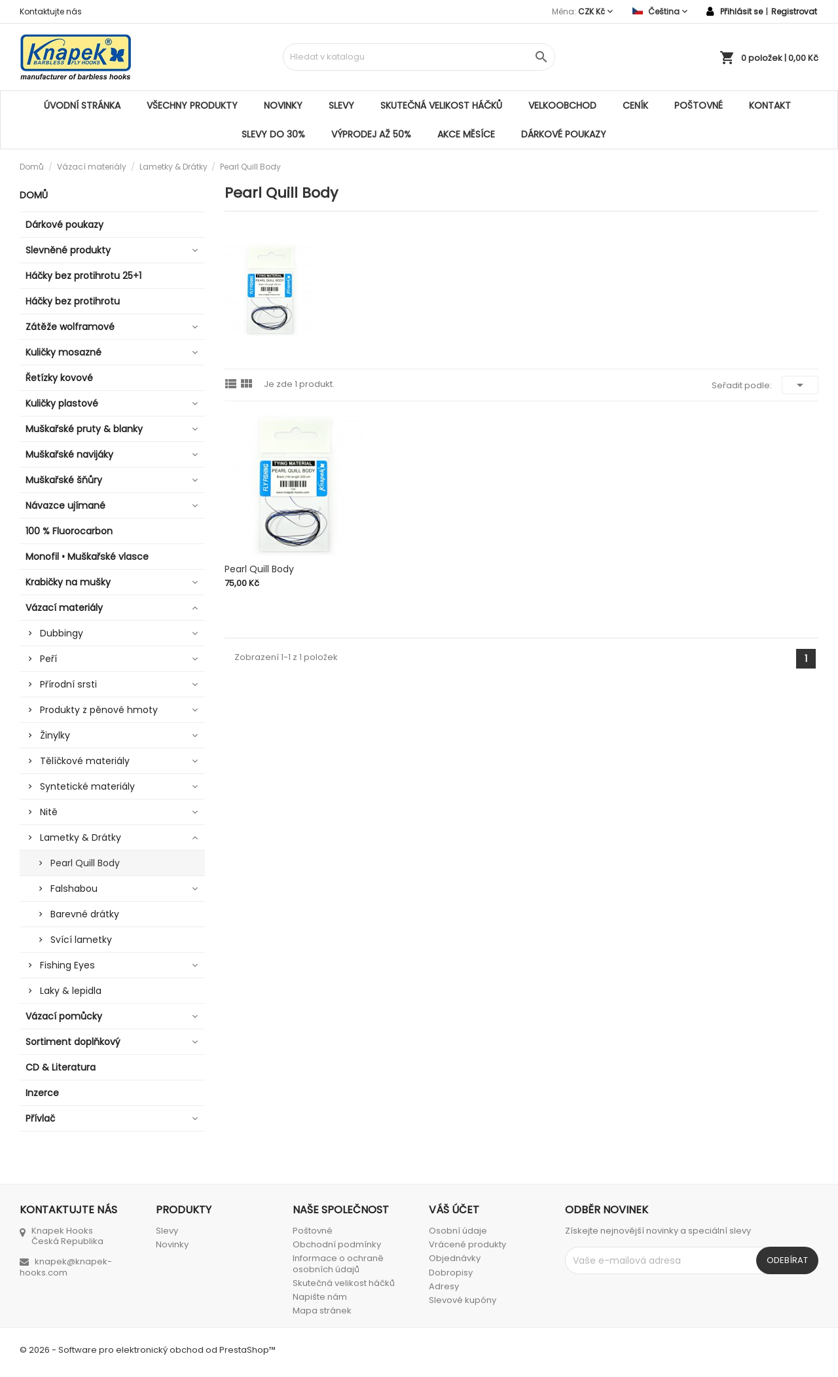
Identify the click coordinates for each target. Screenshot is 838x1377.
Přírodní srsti (68, 684)
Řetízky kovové (59, 377)
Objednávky (455, 1258)
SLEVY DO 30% (273, 134)
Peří (48, 658)
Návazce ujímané (65, 505)
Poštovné (698, 105)
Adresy (444, 1286)
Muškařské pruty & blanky (84, 428)
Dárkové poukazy (563, 134)
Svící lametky (81, 939)
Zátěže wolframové (70, 326)
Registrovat (794, 11)
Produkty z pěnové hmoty (99, 709)
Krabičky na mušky (68, 582)
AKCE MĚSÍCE (466, 134)
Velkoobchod (562, 105)
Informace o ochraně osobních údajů (338, 1263)
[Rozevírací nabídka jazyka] (659, 11)
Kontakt (770, 105)
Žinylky (55, 735)
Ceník (635, 105)
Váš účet (454, 1209)
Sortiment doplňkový (73, 1041)
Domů (34, 195)
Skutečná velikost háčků (441, 105)
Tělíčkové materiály (85, 760)
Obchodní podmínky (337, 1244)
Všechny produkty (192, 105)
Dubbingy (61, 633)
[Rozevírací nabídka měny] (595, 11)
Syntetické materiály (87, 786)
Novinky (283, 105)
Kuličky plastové (62, 403)
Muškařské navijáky (69, 454)
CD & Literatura (61, 1067)
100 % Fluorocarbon (69, 531)
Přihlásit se (741, 11)
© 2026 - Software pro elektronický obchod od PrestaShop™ (148, 1350)
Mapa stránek (322, 1310)
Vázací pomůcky (64, 1016)
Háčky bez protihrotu (73, 301)
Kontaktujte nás (51, 11)
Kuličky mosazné (63, 352)
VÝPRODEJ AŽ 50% (371, 134)
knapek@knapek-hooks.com (66, 1267)
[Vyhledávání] (419, 57)
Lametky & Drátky (80, 837)
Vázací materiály (64, 607)
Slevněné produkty (68, 250)
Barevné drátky (84, 914)
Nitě (49, 811)
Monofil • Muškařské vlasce (87, 556)
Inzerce (42, 1092)
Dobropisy (451, 1272)
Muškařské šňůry (64, 480)
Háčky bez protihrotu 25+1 (83, 275)
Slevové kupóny (462, 1300)
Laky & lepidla (70, 990)
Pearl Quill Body (85, 863)
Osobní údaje (458, 1230)
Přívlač (40, 1118)
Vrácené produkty (467, 1244)
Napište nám (320, 1297)
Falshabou (74, 888)
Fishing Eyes (67, 965)
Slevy (341, 105)
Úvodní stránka (82, 105)
